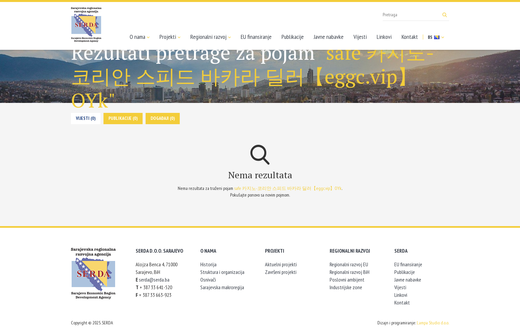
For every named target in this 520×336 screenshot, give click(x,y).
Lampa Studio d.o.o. (433, 323)
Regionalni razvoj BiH (349, 272)
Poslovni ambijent (347, 279)
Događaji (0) (163, 118)
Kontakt (410, 37)
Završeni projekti (280, 272)
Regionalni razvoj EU (349, 264)
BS (436, 37)
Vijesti (360, 37)
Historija (208, 264)
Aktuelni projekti (281, 264)
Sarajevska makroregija (222, 287)
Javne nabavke (329, 37)
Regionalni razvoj (210, 37)
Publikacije (293, 37)
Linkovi (384, 37)
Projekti (170, 37)
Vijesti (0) (86, 118)
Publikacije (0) (123, 118)
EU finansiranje (256, 37)
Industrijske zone (346, 287)
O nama (140, 37)
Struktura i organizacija (222, 272)
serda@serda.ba (154, 279)
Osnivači (208, 279)
